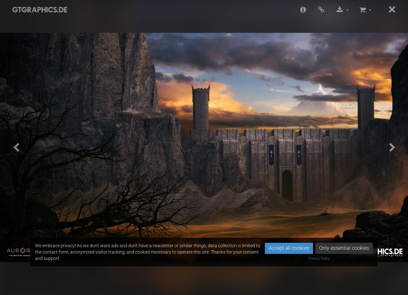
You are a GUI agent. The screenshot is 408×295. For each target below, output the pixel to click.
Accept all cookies (289, 248)
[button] (16, 147)
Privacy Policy (319, 258)
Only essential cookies (344, 248)
